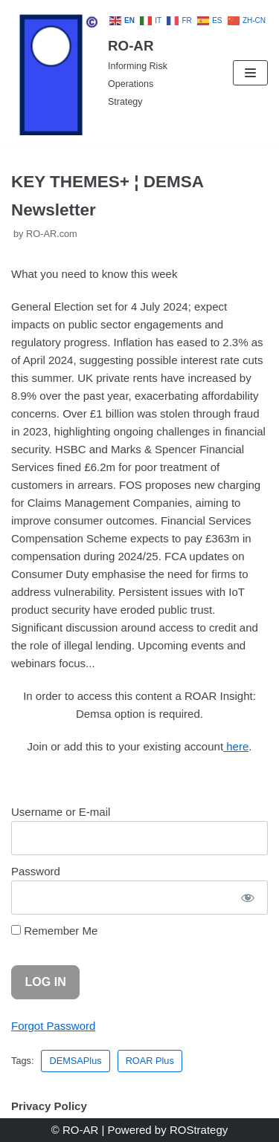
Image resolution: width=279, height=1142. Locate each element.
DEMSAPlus (75, 1060)
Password (35, 871)
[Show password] (248, 897)
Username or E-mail (60, 811)
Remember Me (54, 930)
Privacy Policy (49, 1106)
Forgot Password (53, 1025)
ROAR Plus (150, 1060)
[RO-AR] (93, 72)
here (235, 746)
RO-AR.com (51, 233)
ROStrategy (199, 1129)
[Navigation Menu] (250, 72)
